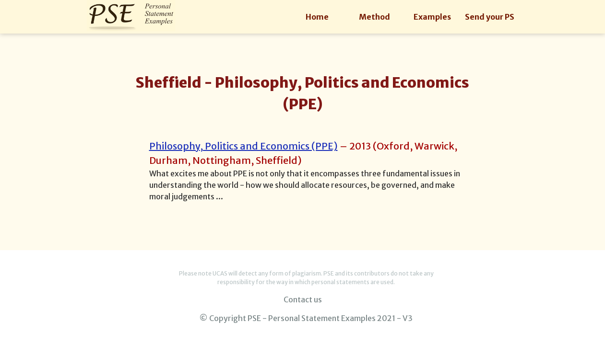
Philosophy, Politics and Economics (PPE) (243, 146)
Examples (432, 17)
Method (374, 17)
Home (317, 17)
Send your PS (489, 17)
